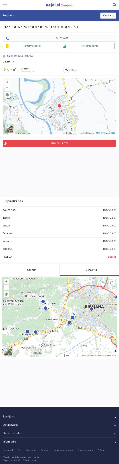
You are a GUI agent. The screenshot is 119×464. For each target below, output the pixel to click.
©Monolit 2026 (93, 133)
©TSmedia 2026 (108, 133)
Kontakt (44, 450)
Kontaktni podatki (32, 45)
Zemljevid (89, 270)
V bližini (7, 61)
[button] (7, 95)
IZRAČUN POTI (59, 143)
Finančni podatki (89, 45)
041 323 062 (62, 38)
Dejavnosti (8, 450)
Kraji (20, 450)
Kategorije (31, 450)
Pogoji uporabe (85, 450)
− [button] (7, 88)
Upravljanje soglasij (63, 450)
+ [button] (7, 82)
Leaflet (83, 133)
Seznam (29, 270)
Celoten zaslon (111, 81)
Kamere (75, 70)
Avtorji (101, 450)
